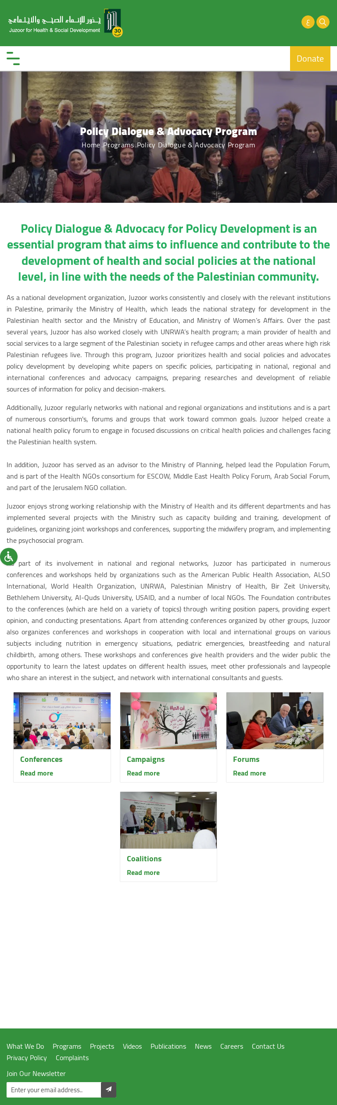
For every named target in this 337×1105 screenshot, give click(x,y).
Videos (132, 1046)
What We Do (25, 1046)
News (203, 1046)
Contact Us (268, 1046)
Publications (168, 1046)
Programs (118, 144)
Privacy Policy (27, 1057)
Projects (102, 1046)
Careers (231, 1046)
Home (91, 144)
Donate (310, 58)
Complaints (72, 1057)
